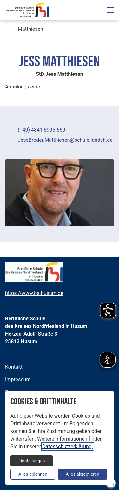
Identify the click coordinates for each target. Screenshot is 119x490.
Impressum (18, 379)
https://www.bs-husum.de (34, 293)
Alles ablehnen (32, 474)
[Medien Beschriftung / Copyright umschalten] (105, 218)
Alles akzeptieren (82, 474)
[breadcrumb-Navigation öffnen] (10, 30)
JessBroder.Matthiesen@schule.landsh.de (65, 140)
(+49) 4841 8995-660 (41, 130)
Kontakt (14, 367)
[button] (110, 10)
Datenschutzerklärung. (67, 446)
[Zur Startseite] (27, 10)
